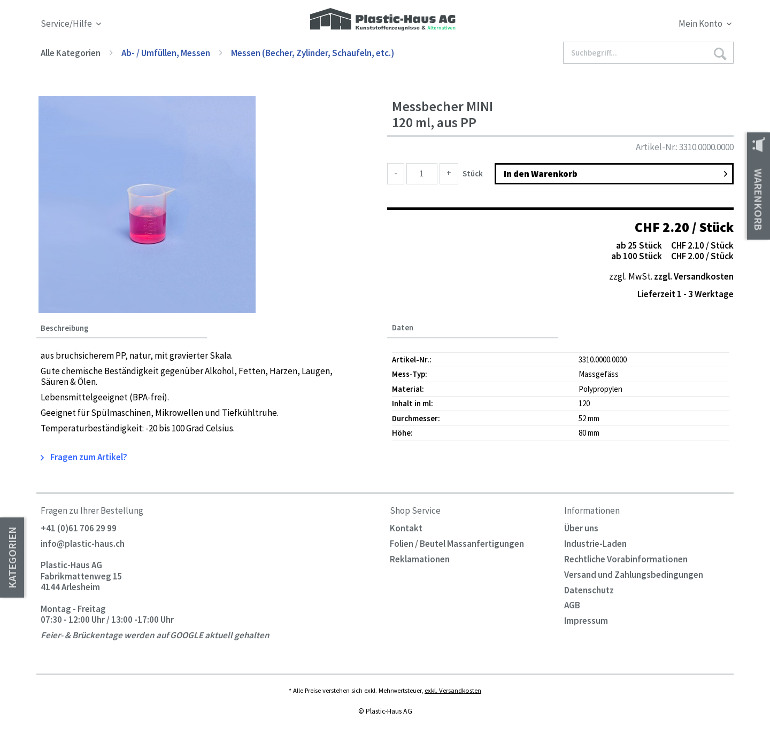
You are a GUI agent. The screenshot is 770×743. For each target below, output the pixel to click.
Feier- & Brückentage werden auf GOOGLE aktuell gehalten (155, 635)
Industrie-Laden (595, 543)
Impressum (586, 620)
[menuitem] (646, 25)
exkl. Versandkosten (453, 690)
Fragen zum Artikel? (84, 457)
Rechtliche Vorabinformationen (626, 559)
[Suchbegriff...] (648, 53)
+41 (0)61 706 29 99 (79, 528)
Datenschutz (589, 590)
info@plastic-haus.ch (83, 543)
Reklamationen (420, 559)
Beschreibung (65, 328)
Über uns (581, 528)
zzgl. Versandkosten (694, 276)
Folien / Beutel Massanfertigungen (457, 543)
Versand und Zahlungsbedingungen (633, 575)
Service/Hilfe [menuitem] (67, 23)
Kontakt (406, 528)
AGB (572, 605)
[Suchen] (720, 53)
